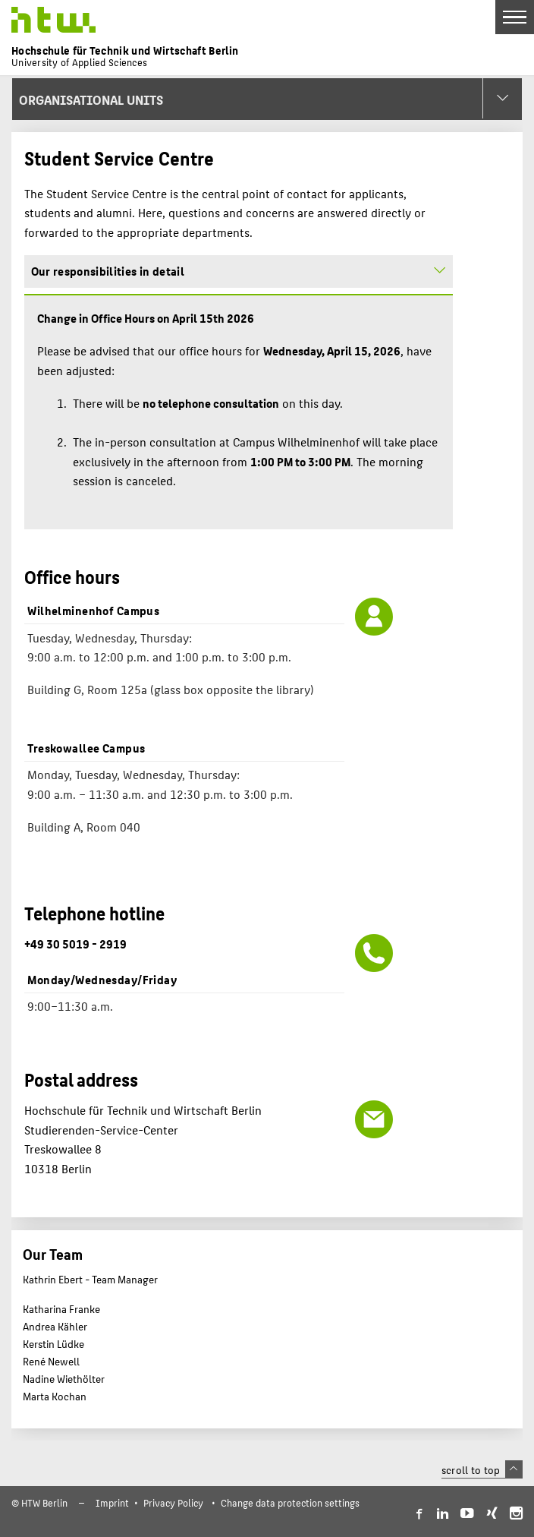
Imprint (112, 1502)
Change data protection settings (290, 1502)
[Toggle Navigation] (514, 17)
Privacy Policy (173, 1502)
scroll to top (482, 1469)
